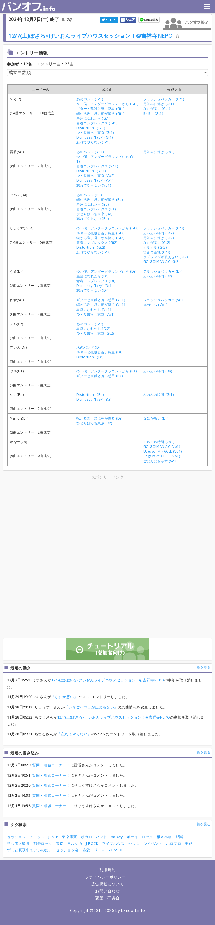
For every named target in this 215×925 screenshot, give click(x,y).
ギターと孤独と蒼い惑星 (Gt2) (100, 233)
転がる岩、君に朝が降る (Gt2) (100, 238)
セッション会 (67, 849)
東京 (60, 843)
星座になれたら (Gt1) (93, 118)
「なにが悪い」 (64, 696)
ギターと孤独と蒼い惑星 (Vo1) (100, 300)
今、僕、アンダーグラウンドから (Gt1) (107, 103)
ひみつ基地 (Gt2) (156, 252)
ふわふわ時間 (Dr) (157, 276)
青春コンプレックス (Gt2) (96, 242)
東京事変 (69, 836)
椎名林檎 (164, 836)
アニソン (37, 836)
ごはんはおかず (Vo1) (160, 461)
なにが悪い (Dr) (155, 418)
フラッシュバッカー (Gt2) (163, 228)
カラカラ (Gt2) (155, 247)
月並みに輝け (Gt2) (158, 238)
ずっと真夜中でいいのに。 (29, 849)
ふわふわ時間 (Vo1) (158, 441)
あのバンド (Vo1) (90, 151)
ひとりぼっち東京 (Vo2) (95, 175)
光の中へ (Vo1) (155, 304)
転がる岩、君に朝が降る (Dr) (99, 418)
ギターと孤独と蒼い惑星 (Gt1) (100, 108)
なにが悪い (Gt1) (156, 108)
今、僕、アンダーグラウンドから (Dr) (106, 271)
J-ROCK (92, 843)
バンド (101, 836)
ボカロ (86, 836)
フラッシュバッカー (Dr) (162, 271)
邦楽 (179, 836)
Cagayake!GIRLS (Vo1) (161, 456)
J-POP (53, 836)
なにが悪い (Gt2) (156, 242)
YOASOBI (117, 849)
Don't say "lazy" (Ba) (93, 399)
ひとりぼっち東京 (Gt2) (95, 333)
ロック (147, 836)
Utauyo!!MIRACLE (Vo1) (162, 451)
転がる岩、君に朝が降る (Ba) (99, 199)
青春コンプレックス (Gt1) (96, 123)
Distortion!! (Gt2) (90, 247)
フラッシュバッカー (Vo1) (164, 300)
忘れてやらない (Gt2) (93, 252)
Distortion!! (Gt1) (90, 127)
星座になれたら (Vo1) (93, 309)
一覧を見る (202, 667)
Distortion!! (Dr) (89, 357)
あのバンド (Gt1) (89, 99)
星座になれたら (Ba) (92, 204)
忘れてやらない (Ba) (92, 218)
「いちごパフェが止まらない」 (91, 707)
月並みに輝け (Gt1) (158, 103)
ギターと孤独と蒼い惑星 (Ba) (99, 376)
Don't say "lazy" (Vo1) (94, 180)
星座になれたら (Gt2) (93, 328)
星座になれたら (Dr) (92, 276)
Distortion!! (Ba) (90, 394)
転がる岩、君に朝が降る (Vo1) (100, 304)
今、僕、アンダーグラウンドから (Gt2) (107, 228)
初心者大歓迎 (18, 843)
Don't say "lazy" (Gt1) (94, 137)
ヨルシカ (74, 843)
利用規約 (107, 869)
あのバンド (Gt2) (89, 324)
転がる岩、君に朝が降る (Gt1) (100, 113)
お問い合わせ (107, 890)
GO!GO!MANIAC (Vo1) (161, 446)
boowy (117, 836)
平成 (188, 843)
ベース (99, 849)
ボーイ (132, 836)
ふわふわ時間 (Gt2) (158, 233)
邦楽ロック (42, 843)
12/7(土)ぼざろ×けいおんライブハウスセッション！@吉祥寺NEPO (90, 35)
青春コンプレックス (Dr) (95, 281)
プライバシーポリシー (105, 876)
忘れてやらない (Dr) (92, 290)
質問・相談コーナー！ (51, 764)
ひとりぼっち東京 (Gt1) (95, 132)
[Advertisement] (58, 520)
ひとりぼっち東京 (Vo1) (95, 314)
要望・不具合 (107, 897)
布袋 (86, 849)
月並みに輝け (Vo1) (158, 151)
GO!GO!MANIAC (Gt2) (161, 261)
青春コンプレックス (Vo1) (97, 166)
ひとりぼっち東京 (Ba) (94, 213)
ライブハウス (113, 843)
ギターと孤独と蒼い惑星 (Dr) (99, 352)
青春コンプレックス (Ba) (96, 209)
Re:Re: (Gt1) (153, 113)
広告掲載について (107, 883)
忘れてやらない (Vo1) (93, 185)
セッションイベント (145, 843)
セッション (16, 836)
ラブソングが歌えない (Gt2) (165, 257)
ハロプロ (173, 843)
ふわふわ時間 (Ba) (157, 371)
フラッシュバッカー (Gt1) (163, 99)
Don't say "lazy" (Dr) (93, 285)
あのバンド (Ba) (89, 194)
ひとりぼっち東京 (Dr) (94, 423)
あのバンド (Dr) (88, 347)
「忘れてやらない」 (74, 733)
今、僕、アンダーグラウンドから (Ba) (106, 371)
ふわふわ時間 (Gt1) (158, 394)
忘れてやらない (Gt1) (93, 142)
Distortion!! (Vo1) (91, 170)
